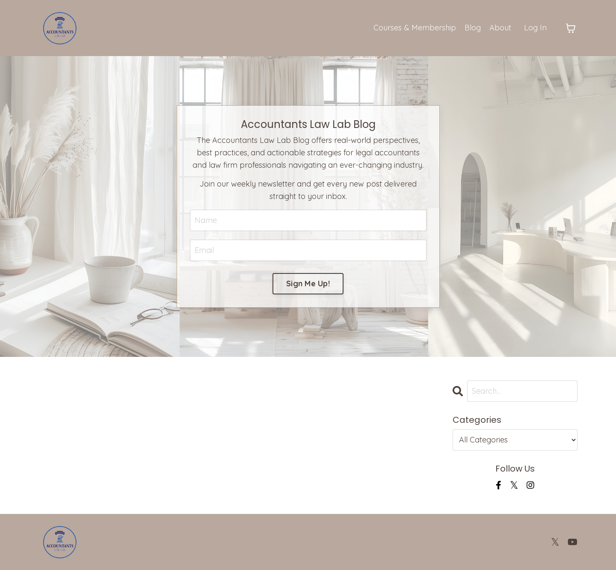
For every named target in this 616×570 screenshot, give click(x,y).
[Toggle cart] (571, 28)
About (500, 28)
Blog (473, 28)
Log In (535, 28)
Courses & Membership (414, 28)
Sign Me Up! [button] (308, 283)
